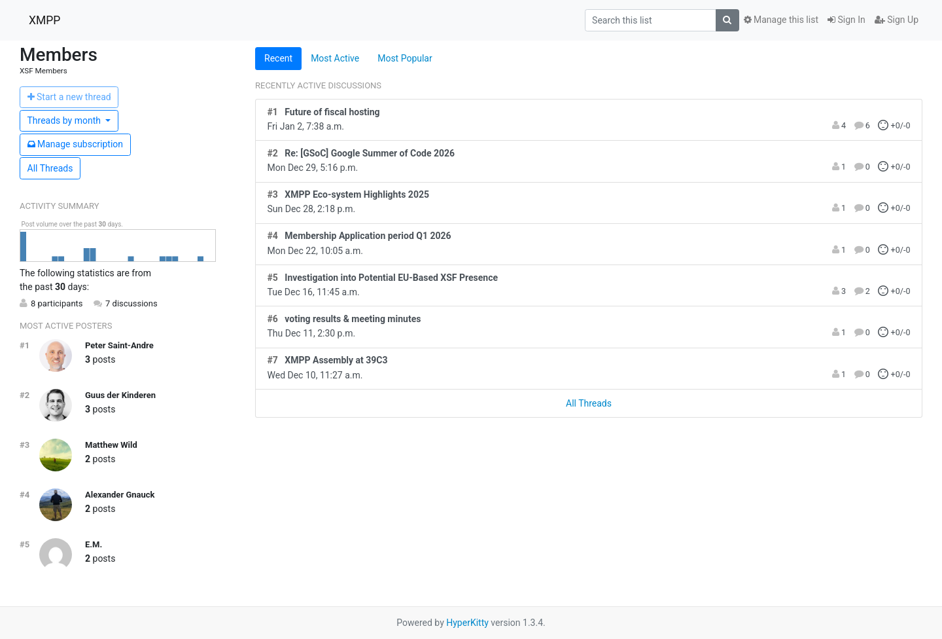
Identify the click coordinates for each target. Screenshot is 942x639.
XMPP (44, 20)
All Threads (50, 168)
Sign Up (896, 19)
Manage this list (781, 19)
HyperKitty (467, 622)
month (65, 120)
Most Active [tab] (335, 58)
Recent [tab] (278, 58)
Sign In (846, 19)
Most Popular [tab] (404, 58)
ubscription (75, 144)
